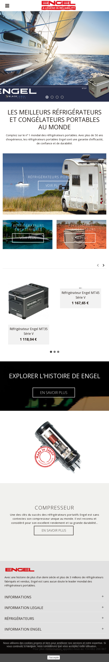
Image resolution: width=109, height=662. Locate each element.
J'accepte (53, 657)
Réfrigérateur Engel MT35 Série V (29, 331)
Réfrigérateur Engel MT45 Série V (80, 295)
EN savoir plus (54, 530)
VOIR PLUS (54, 185)
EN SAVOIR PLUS (53, 392)
